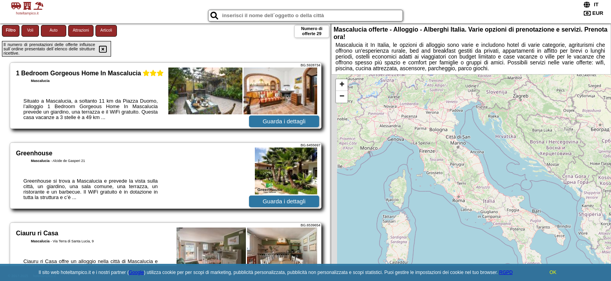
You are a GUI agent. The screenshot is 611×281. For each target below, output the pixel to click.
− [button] (341, 97)
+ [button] (341, 85)
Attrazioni (81, 30)
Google (136, 272)
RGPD (506, 272)
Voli (30, 30)
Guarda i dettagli (284, 121)
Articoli (106, 30)
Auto (53, 30)
